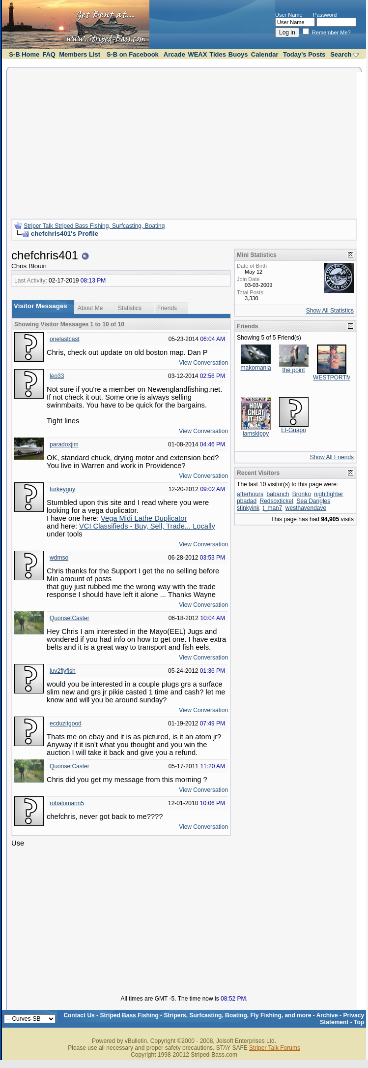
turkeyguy (62, 489)
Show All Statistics (330, 310)
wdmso (59, 557)
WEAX (197, 54)
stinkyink (248, 507)
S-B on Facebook (133, 54)
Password (325, 15)
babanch (277, 494)
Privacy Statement (342, 1019)
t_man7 (272, 507)
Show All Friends (332, 457)
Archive (327, 1015)
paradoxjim (64, 444)
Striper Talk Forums (274, 1047)
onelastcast (65, 339)
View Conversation (203, 362)
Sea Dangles (314, 501)
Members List (79, 54)
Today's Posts (304, 54)
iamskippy (256, 433)
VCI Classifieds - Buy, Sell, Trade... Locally (147, 526)
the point (294, 370)
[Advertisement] (184, 142)
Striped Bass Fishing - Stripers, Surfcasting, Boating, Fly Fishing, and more (205, 1015)
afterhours (250, 494)
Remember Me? (327, 32)
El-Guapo (293, 430)
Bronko (301, 494)
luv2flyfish (63, 670)
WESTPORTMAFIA (338, 377)
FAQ (49, 54)
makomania (256, 367)
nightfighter (328, 494)
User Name (289, 15)
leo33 (57, 376)
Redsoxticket (276, 501)
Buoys (238, 54)
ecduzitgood (66, 723)
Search (340, 54)
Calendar (265, 54)
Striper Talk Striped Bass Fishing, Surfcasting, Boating (94, 225)
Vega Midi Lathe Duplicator (144, 518)
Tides (217, 54)
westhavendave (305, 507)
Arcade (174, 54)
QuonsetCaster (69, 618)
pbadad (246, 501)
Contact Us (78, 1015)
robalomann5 (67, 803)
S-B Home (24, 54)
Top (359, 1022)
